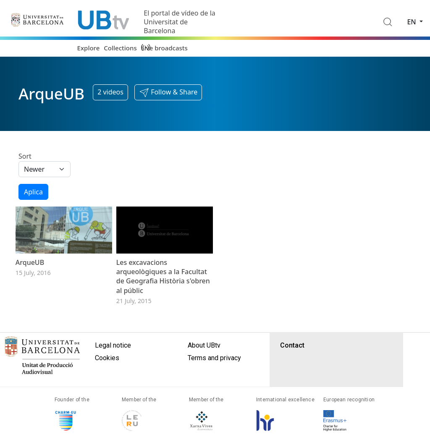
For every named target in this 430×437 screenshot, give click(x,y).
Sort (24, 156)
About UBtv (204, 363)
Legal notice (113, 363)
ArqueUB (30, 280)
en (412, 21)
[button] (168, 92)
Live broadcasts (164, 48)
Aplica (33, 191)
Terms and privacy (214, 375)
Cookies (107, 375)
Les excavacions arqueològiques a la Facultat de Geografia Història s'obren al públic (163, 294)
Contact (292, 363)
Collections (120, 48)
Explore (88, 48)
